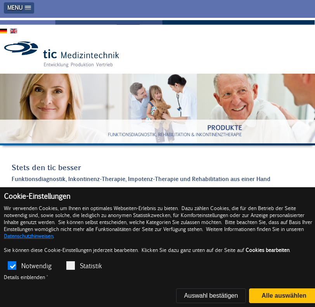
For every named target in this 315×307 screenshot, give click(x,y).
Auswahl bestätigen (211, 295)
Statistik (84, 265)
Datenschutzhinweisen (28, 236)
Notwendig (30, 265)
